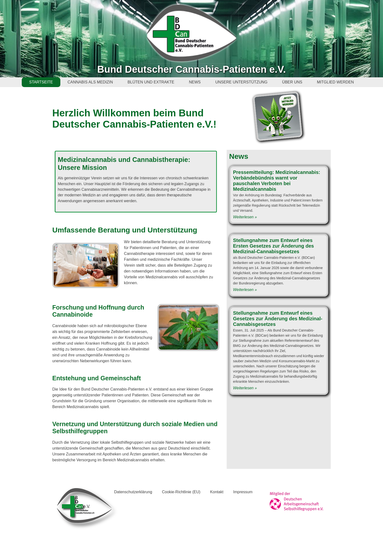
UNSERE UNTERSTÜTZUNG (241, 82)
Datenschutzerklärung (133, 492)
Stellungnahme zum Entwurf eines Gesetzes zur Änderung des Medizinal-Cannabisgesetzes (277, 318)
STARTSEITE (41, 82)
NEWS (195, 82)
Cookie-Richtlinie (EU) (181, 492)
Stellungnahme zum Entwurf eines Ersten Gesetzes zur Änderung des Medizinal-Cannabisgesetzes (273, 246)
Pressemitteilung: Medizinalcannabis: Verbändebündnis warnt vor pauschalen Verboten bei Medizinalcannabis (276, 181)
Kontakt (216, 492)
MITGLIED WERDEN (335, 82)
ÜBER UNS (292, 82)
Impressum (243, 492)
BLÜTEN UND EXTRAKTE (151, 82)
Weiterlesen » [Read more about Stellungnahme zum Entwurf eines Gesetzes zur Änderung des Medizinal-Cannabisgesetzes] (245, 388)
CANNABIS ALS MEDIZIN (90, 82)
